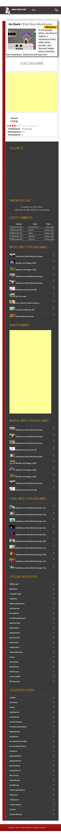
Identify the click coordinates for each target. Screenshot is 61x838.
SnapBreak (14, 785)
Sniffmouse (19, 9)
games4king (14, 766)
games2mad (14, 633)
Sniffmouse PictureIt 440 (23, 290)
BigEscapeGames (17, 603)
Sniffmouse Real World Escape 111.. (28, 548)
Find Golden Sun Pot (21, 316)
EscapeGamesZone (17, 746)
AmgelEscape (15, 594)
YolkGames (14, 800)
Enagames (14, 736)
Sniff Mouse (29, 827)
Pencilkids (13, 662)
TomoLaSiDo (14, 676)
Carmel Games (15, 722)
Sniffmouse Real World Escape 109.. (28, 555)
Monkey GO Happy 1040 (22, 270)
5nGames (13, 702)
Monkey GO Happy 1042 (22, 263)
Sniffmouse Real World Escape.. (26, 256)
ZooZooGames (15, 814)
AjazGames (14, 712)
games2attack (15, 756)
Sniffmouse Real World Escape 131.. (28, 561)
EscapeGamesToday (18, 741)
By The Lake (17, 296)
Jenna (12, 657)
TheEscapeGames (17, 790)
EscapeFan (14, 613)
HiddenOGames (16, 652)
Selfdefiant (14, 667)
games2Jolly (14, 623)
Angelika (13, 599)
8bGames (13, 589)
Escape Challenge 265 (22, 310)
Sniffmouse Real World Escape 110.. (28, 521)
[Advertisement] (32, 91)
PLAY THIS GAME (31, 63)
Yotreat (12, 809)
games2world (15, 761)
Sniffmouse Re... (16, 227)
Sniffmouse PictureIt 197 (23, 450)
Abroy (12, 707)
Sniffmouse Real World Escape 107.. (28, 508)
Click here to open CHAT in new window (32, 210)
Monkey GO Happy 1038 (22, 470)
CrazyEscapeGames (18, 727)
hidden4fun (14, 647)
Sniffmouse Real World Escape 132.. (28, 568)
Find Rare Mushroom (37, 24)
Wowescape (14, 681)
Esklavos (13, 751)
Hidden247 (14, 642)
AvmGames (14, 717)
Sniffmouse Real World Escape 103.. (28, 535)
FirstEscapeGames (17, 618)
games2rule (14, 638)
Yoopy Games (15, 805)
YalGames (13, 795)
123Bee (12, 697)
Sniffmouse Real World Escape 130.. (28, 514)
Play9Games (14, 780)
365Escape (14, 584)
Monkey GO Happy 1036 (22, 463)
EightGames (14, 732)
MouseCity (14, 775)
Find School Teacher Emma (24, 303)
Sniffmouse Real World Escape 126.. (28, 528)
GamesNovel (14, 770)
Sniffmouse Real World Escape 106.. (28, 541)
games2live (14, 628)
